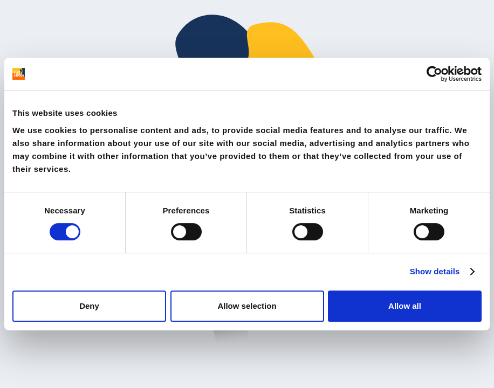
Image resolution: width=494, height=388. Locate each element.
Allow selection (246, 305)
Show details (435, 271)
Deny (89, 305)
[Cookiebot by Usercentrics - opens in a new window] (434, 74)
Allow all (404, 305)
